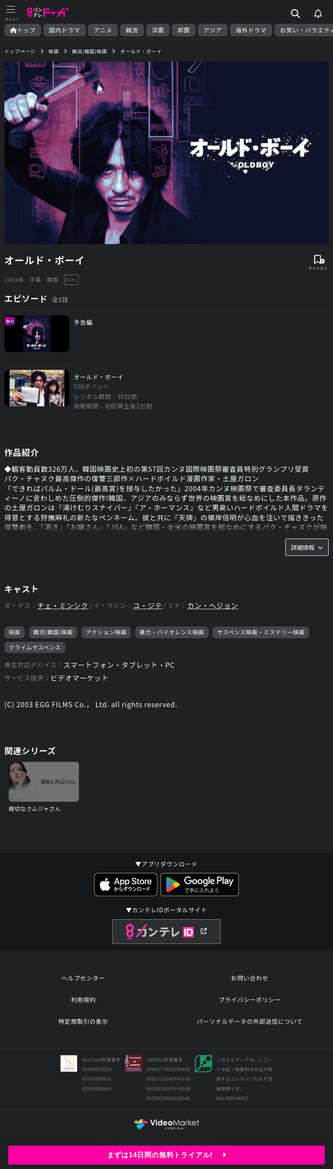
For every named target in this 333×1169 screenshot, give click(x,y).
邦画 (183, 30)
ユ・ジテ (147, 606)
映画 (14, 632)
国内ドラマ (64, 30)
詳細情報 (307, 547)
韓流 (132, 30)
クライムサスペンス (35, 647)
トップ (23, 30)
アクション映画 (106, 632)
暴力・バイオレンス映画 (172, 632)
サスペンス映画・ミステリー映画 (261, 632)
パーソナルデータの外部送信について (250, 1021)
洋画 (158, 30)
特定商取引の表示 (83, 1021)
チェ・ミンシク (62, 606)
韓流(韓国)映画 (53, 632)
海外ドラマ (251, 30)
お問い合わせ (249, 977)
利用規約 (83, 999)
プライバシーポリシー (250, 999)
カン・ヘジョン (212, 606)
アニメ (103, 30)
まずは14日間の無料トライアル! (166, 1155)
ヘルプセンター (83, 977)
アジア (212, 30)
